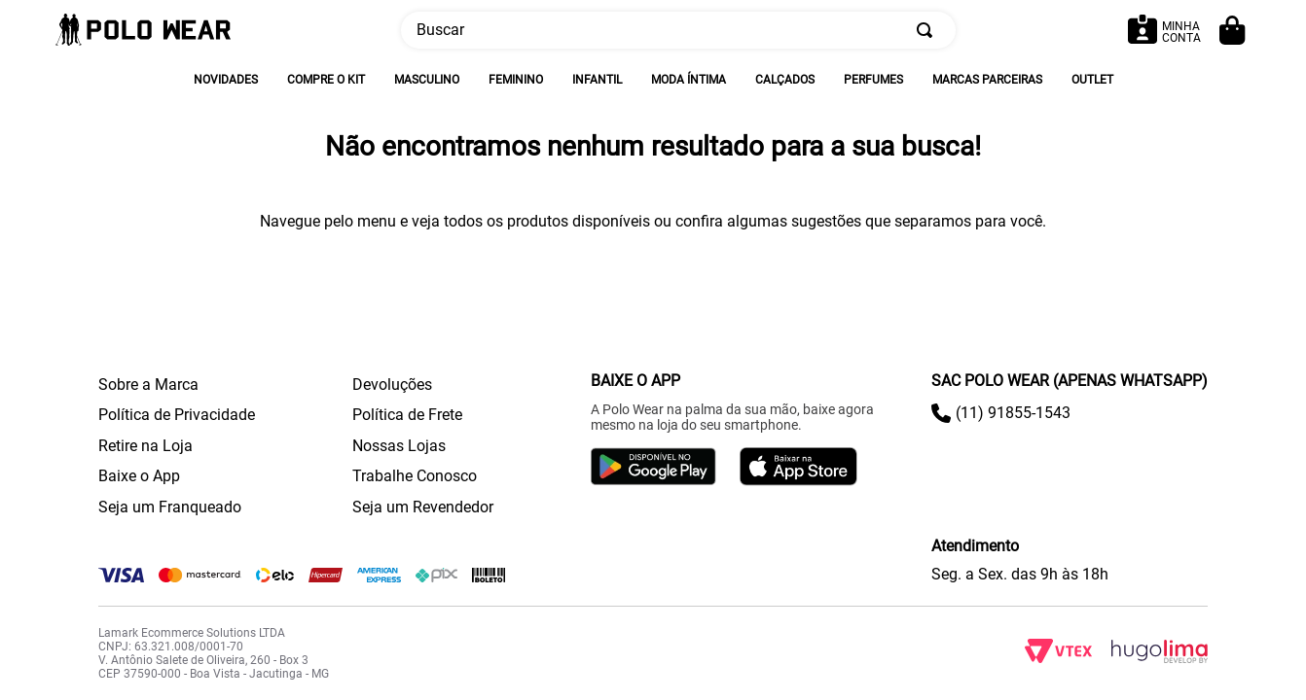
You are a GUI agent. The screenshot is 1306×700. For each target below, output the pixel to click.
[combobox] (678, 30)
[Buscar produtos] (928, 30)
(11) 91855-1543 (1013, 412)
